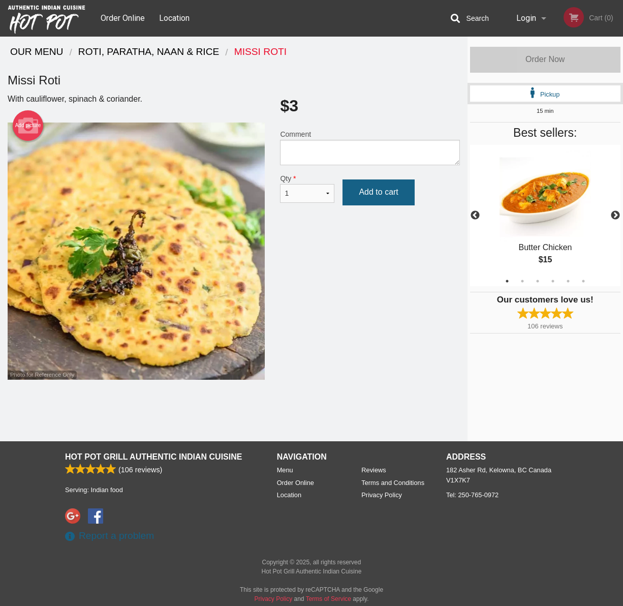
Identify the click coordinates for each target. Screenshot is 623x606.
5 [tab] (568, 281)
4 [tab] (553, 281)
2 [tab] (522, 281)
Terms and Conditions (392, 483)
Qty (307, 188)
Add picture (28, 125)
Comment (369, 147)
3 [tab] (538, 281)
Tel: (472, 495)
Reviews (373, 470)
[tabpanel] (545, 215)
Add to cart (378, 192)
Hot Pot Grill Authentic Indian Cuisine (153, 456)
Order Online (123, 18)
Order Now (545, 59)
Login (526, 18)
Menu (285, 470)
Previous (475, 215)
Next (615, 215)
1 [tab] (507, 281)
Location (174, 18)
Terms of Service (328, 598)
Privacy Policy (381, 495)
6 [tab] (583, 281)
